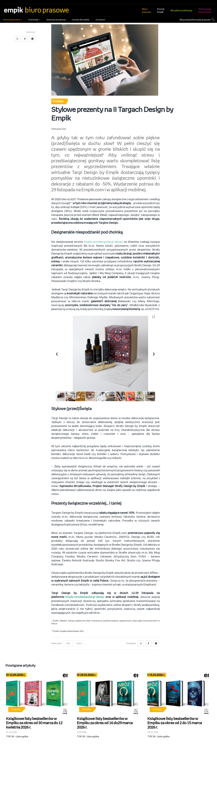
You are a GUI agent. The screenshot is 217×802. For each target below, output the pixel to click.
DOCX (79, 643)
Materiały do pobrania (56, 20)
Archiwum (100, 20)
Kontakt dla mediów (80, 20)
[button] (58, 353)
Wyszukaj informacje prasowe (195, 20)
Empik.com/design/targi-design (103, 242)
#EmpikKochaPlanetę (181, 11)
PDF (68, 643)
